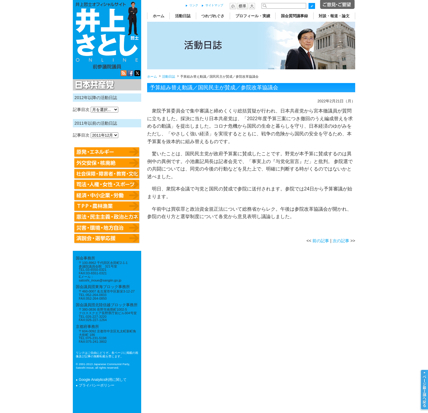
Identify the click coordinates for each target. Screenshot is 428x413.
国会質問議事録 (294, 16)
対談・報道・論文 (334, 16)
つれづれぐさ (212, 16)
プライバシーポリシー (96, 385)
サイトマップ (214, 5)
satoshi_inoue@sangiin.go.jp (100, 280)
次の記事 (341, 240)
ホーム (158, 16)
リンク (193, 5)
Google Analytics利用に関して (103, 380)
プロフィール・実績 (252, 16)
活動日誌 (183, 16)
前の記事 (320, 240)
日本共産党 (93, 85)
